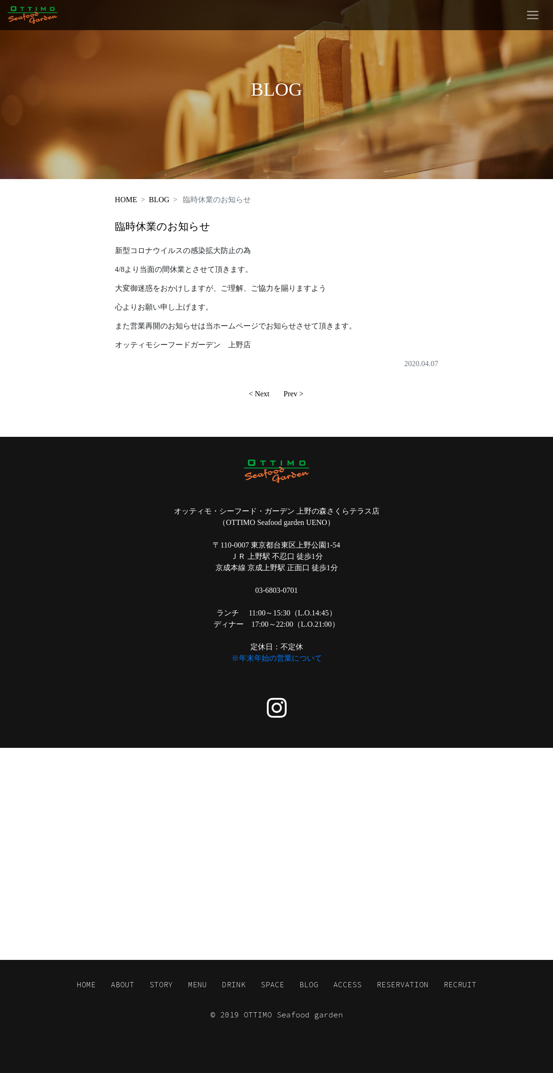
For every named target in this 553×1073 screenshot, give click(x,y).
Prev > (294, 394)
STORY (161, 984)
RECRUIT (460, 984)
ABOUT (122, 984)
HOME (126, 200)
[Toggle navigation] (532, 15)
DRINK (234, 984)
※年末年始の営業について (276, 658)
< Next (258, 394)
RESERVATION (403, 984)
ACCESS (347, 984)
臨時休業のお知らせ (162, 226)
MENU (197, 984)
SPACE (272, 984)
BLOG (159, 200)
